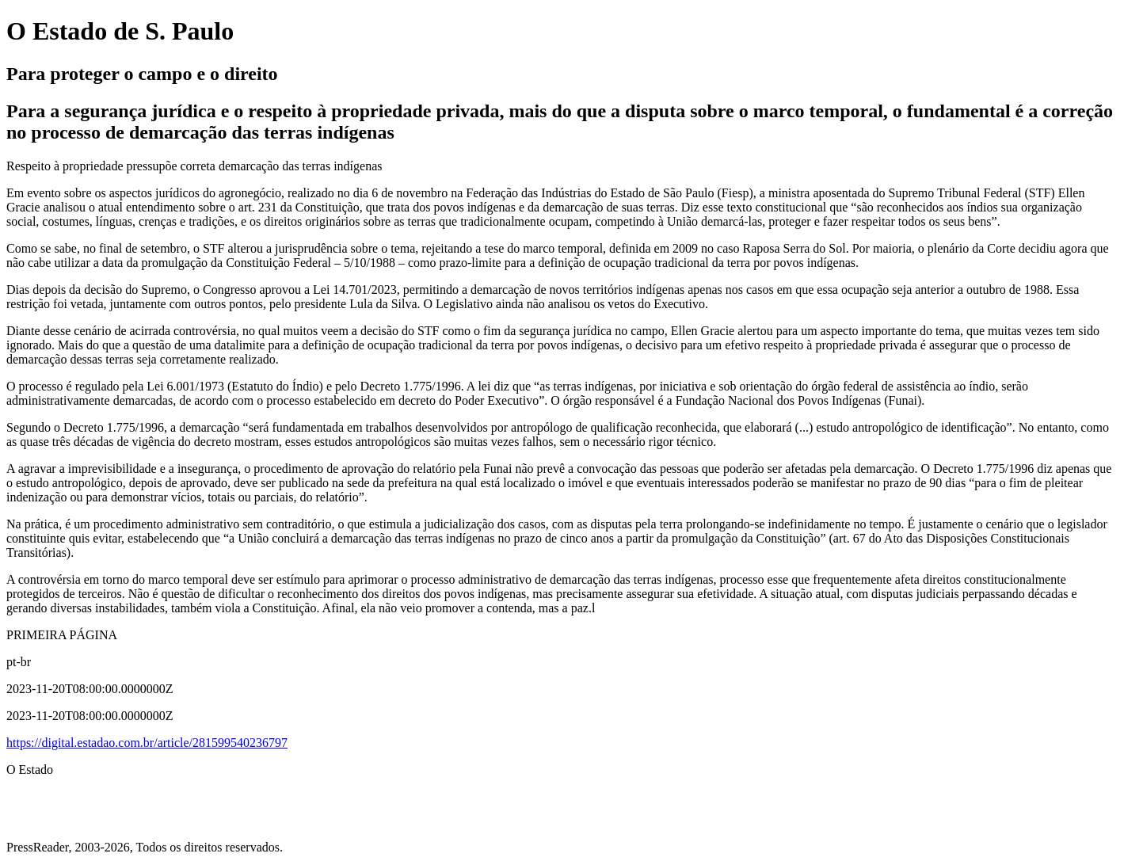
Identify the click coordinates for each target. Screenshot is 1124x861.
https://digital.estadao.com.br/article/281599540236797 (147, 742)
